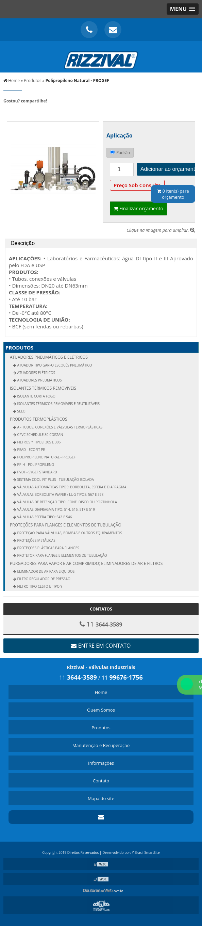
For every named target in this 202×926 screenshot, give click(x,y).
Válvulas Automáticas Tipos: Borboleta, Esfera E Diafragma (71, 487)
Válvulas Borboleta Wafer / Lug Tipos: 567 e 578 (59, 494)
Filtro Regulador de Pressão (43, 578)
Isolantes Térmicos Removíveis (43, 388)
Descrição (23, 243)
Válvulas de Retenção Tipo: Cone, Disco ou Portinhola (66, 502)
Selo (21, 411)
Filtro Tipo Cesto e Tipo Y (39, 586)
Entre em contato (101, 645)
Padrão (120, 153)
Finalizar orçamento (138, 208)
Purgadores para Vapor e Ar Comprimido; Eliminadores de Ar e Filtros (86, 563)
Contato (101, 781)
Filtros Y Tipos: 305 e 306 (38, 442)
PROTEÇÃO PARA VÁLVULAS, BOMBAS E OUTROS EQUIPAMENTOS (69, 533)
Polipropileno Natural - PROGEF (45, 457)
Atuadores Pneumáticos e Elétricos (49, 357)
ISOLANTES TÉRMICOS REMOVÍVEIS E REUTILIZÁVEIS (58, 403)
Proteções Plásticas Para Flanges (47, 548)
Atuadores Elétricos (35, 372)
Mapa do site (101, 798)
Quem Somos (101, 710)
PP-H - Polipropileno (35, 464)
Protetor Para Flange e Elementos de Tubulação (61, 555)
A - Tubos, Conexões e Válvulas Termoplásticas (59, 427)
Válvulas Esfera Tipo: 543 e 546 (44, 517)
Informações (101, 763)
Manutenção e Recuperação (101, 745)
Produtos (19, 347)
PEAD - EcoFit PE (30, 449)
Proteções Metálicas (35, 540)
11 (78, 677)
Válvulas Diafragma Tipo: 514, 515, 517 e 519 (55, 509)
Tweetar (12, 111)
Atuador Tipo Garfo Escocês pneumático (54, 365)
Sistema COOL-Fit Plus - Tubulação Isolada (55, 479)
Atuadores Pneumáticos (39, 380)
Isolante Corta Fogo (35, 396)
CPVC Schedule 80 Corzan (39, 434)
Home (101, 692)
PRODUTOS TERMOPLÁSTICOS (38, 419)
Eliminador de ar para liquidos (45, 571)
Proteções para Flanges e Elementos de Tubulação (65, 525)
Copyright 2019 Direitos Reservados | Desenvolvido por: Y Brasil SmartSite (100, 852)
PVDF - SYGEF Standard (36, 472)
